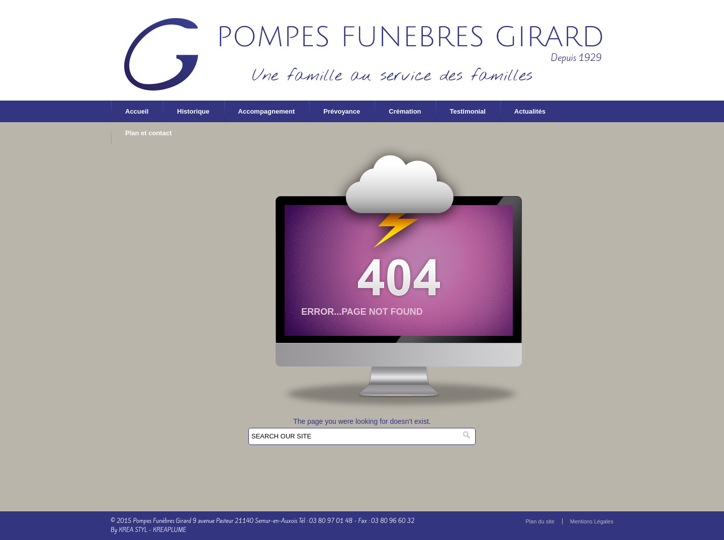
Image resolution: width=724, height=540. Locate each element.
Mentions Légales (591, 521)
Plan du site (539, 521)
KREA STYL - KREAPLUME (152, 530)
